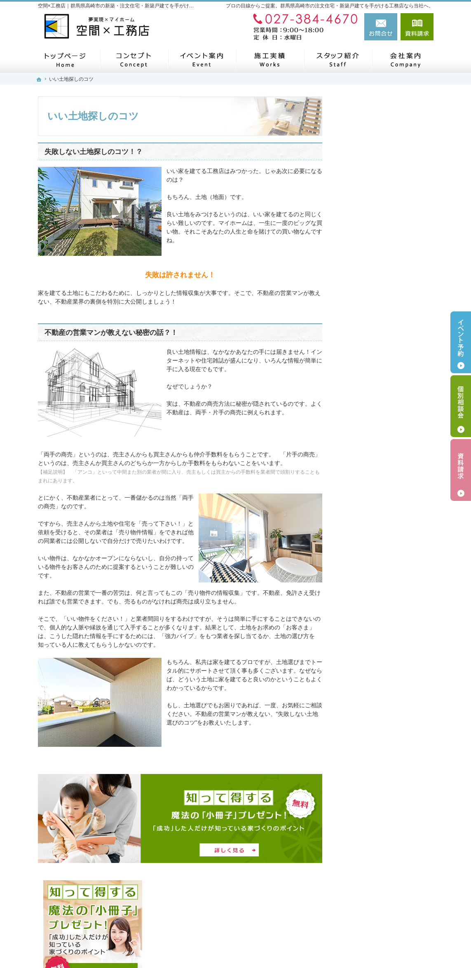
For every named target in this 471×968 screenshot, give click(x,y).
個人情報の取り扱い (374, 649)
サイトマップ (365, 668)
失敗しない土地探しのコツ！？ (94, 152)
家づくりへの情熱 (371, 496)
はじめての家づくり (374, 438)
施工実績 (359, 400)
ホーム (356, 285)
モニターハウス (368, 323)
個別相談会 (460, 406)
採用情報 (359, 591)
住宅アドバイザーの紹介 (379, 515)
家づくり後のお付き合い (379, 476)
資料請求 (417, 26)
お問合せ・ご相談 (371, 630)
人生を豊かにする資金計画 (382, 381)
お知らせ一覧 (365, 611)
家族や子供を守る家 (374, 457)
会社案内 (359, 572)
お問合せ (380, 26)
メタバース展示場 (371, 304)
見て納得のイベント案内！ (382, 342)
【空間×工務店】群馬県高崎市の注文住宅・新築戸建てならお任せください (306, 942)
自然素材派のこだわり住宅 (382, 419)
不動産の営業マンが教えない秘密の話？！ (111, 333)
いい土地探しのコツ (374, 361)
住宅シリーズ (365, 534)
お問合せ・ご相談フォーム (384, 903)
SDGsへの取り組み (373, 553)
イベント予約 (460, 342)
